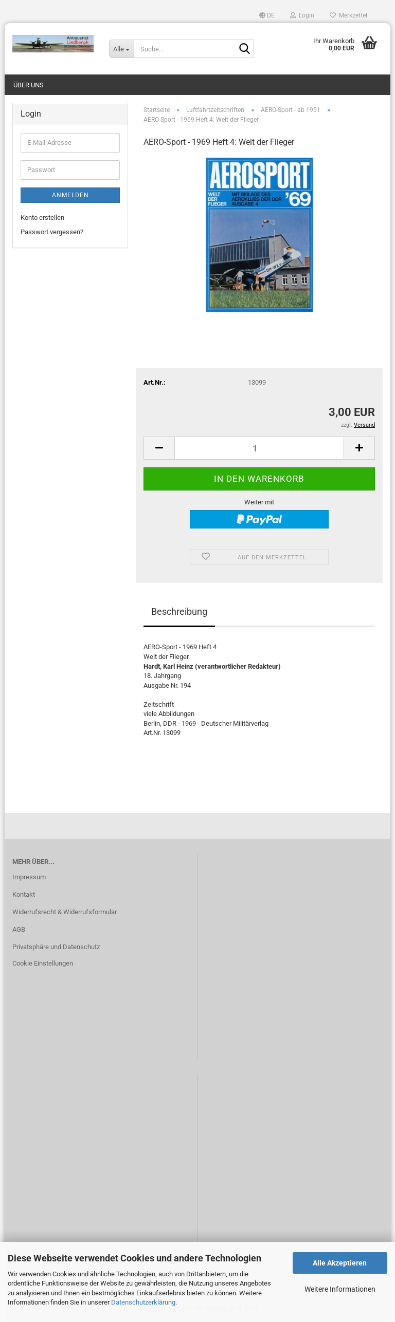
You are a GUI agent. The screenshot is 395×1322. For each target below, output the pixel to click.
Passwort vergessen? (52, 232)
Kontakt (23, 894)
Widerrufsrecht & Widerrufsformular (64, 912)
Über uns (28, 85)
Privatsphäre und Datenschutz (56, 947)
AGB (18, 929)
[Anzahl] (259, 448)
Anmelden (70, 195)
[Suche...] (121, 49)
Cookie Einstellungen (42, 963)
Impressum (29, 877)
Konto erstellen (42, 217)
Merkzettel (348, 15)
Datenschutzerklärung (143, 1302)
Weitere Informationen (339, 1289)
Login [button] (302, 15)
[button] (267, 15)
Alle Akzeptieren (340, 1263)
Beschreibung (179, 611)
